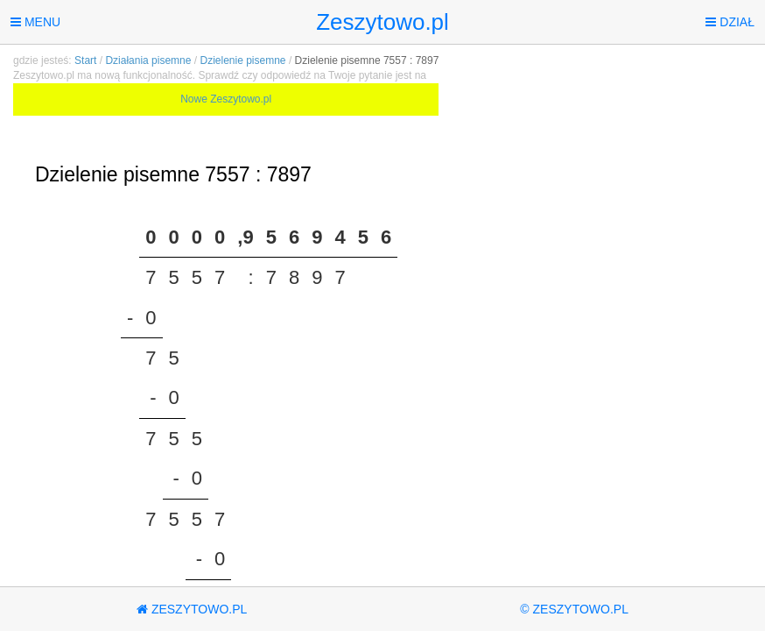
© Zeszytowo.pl (574, 609)
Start (85, 60)
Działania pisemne (148, 60)
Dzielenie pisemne (242, 60)
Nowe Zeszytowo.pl (225, 99)
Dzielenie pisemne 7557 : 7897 (367, 60)
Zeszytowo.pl (382, 22)
